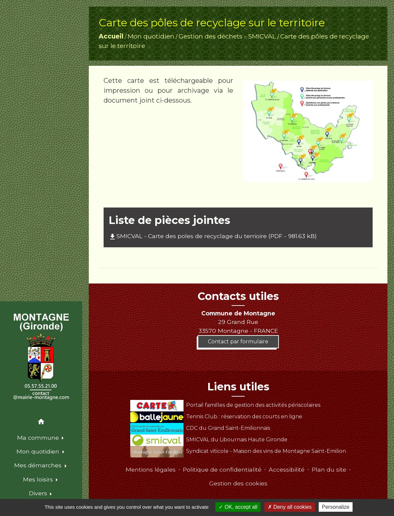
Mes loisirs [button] (39, 479)
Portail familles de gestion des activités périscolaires (225, 405)
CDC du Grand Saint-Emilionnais (200, 428)
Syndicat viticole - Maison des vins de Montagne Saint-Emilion (238, 451)
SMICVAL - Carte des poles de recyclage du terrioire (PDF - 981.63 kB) (213, 236)
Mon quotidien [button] (38, 451)
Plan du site (329, 469)
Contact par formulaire (238, 341)
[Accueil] (41, 357)
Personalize (336, 507)
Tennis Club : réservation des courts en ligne (216, 416)
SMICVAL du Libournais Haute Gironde (208, 439)
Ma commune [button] (39, 437)
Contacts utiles (238, 296)
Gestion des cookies (238, 483)
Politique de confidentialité (222, 469)
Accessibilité (287, 469)
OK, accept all (238, 507)
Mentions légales (151, 469)
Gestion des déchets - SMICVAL (227, 36)
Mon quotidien (151, 36)
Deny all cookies (290, 507)
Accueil (111, 36)
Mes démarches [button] (38, 465)
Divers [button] (39, 493)
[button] (41, 422)
